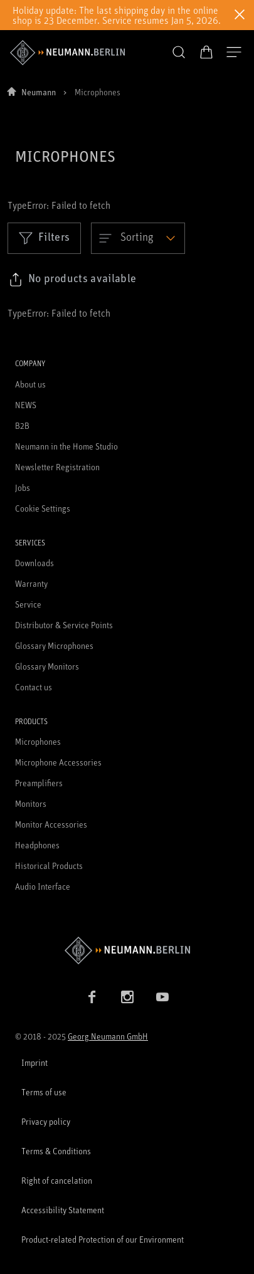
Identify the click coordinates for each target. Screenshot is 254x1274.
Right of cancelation (56, 1180)
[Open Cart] (206, 52)
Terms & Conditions (56, 1150)
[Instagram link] (127, 996)
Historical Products (49, 865)
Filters (44, 237)
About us (30, 384)
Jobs (22, 487)
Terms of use (43, 1092)
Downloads (34, 562)
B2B (22, 425)
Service (28, 604)
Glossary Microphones (54, 645)
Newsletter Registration (57, 466)
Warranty (31, 583)
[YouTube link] (162, 996)
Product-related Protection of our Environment (102, 1239)
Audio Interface (42, 886)
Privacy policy (45, 1121)
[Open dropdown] (138, 238)
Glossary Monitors (47, 666)
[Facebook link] (92, 996)
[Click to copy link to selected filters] (72, 279)
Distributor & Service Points (64, 624)
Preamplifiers (39, 782)
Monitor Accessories (51, 824)
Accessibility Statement (62, 1209)
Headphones (37, 845)
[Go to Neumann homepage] (127, 950)
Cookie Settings (42, 508)
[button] (179, 52)
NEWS (25, 404)
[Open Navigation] (234, 52)
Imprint (34, 1062)
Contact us (33, 687)
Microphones (38, 741)
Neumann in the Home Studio (66, 446)
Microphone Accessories (58, 762)
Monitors (30, 803)
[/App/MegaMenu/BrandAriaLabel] (67, 52)
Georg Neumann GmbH (108, 1036)
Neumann (38, 92)
